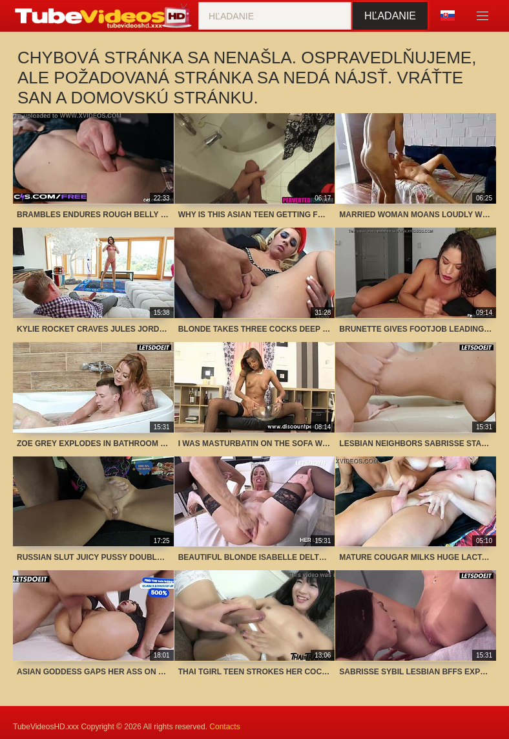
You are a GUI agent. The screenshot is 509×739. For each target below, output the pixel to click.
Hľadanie (390, 15)
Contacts (224, 726)
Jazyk (448, 15)
